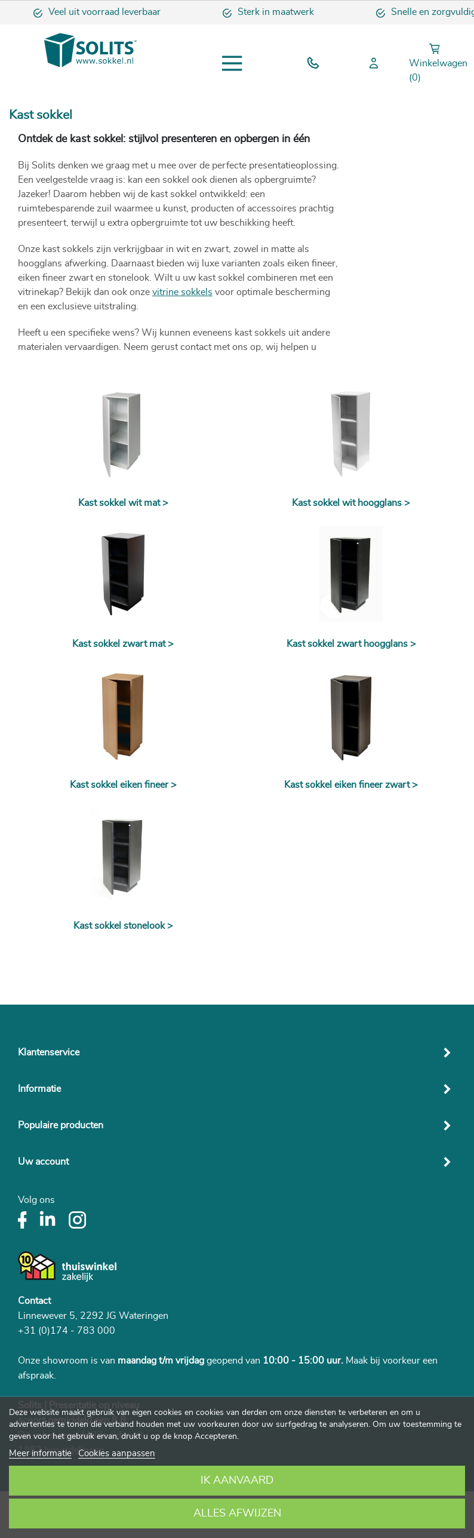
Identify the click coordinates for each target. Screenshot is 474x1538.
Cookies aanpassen (116, 1453)
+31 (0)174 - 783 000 (66, 1331)
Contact (34, 1301)
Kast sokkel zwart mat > (123, 644)
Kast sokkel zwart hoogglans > (351, 644)
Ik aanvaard (237, 1480)
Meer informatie (40, 1453)
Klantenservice (48, 1052)
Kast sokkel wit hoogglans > (351, 503)
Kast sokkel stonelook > (123, 926)
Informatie (39, 1089)
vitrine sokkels (182, 292)
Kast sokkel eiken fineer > (123, 785)
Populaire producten (60, 1125)
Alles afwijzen (237, 1513)
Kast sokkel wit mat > (123, 503)
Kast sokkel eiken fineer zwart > (351, 785)
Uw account (43, 1161)
